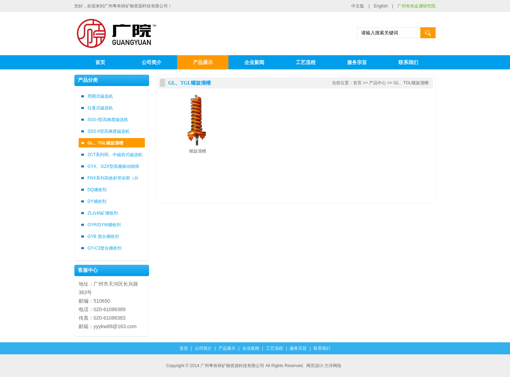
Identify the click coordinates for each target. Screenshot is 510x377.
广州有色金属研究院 (416, 6)
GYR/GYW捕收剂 (104, 224)
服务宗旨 (357, 62)
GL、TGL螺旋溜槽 (105, 143)
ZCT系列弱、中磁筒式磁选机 (114, 154)
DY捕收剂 (96, 201)
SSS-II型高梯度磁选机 (108, 131)
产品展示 (203, 62)
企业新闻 (254, 62)
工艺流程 (306, 62)
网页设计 (314, 365)
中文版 (357, 6)
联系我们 (408, 62)
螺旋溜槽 (197, 151)
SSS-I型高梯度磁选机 (107, 119)
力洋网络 (332, 365)
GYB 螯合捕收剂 (103, 236)
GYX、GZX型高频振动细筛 (113, 166)
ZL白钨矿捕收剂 (102, 213)
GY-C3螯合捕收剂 (104, 248)
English (381, 6)
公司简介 (152, 62)
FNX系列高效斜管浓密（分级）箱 (112, 179)
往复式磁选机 (100, 107)
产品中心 (377, 82)
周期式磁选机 (100, 96)
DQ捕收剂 (97, 189)
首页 (100, 62)
